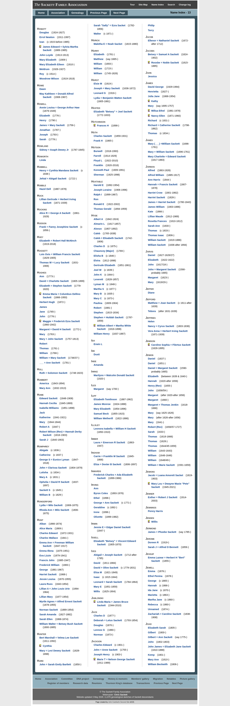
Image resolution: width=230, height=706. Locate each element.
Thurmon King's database (119, 683)
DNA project (82, 679)
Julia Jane (154, 96)
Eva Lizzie (45, 555)
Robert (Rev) (155, 427)
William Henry (102, 333)
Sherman (99, 174)
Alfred (151, 170)
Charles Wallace (48, 538)
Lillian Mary (46, 596)
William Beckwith (158, 664)
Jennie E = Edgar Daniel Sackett (112, 527)
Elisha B (98, 255)
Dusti (97, 354)
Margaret (99, 389)
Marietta (152, 595)
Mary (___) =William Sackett (164, 143)
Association (58, 12)
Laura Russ (45, 584)
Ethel (97, 498)
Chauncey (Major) (104, 251)
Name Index (157, 4)
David (97, 563)
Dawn (42, 89)
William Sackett (157, 240)
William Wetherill (103, 418)
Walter (97, 33)
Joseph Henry (102, 654)
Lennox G (99, 630)
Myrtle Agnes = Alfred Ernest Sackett (60, 601)
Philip (151, 25)
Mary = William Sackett (161, 151)
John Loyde (46, 55)
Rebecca (153, 604)
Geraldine (99, 507)
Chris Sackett (120, 695)
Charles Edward (48, 533)
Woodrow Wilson (49, 78)
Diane (151, 292)
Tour (132, 4)
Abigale (43, 450)
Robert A (44, 426)
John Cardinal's (114, 702)
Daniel (151, 255)
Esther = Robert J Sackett (162, 497)
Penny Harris (155, 511)
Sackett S (44, 490)
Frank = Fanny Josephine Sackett (58, 227)
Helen (151, 321)
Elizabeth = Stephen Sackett (55, 285)
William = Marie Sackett (161, 465)
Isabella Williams (49, 408)
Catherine (44, 455)
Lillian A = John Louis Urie (54, 588)
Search (172, 4)
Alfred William (156, 175)
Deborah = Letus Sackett (108, 620)
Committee (67, 679)
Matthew (98, 59)
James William (156, 206)
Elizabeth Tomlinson (105, 399)
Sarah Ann (154, 226)
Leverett (98, 279)
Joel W (97, 270)
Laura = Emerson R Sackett (109, 442)
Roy (41, 74)
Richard (152, 120)
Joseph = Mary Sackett (107, 88)
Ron (96, 199)
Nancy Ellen (158, 115)
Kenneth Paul (101, 170)
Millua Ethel (158, 110)
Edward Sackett (48, 398)
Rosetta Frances (157, 221)
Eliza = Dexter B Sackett (107, 464)
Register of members (58, 683)
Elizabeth (44, 115)
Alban (42, 523)
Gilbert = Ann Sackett (160, 637)
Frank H (98, 140)
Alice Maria (45, 528)
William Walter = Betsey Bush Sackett (60, 624)
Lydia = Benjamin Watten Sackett (112, 98)
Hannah (152, 381)
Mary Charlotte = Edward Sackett (167, 156)
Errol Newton (46, 37)
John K (98, 274)
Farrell (97, 155)
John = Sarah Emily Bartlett (55, 664)
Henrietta (153, 91)
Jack (42, 412)
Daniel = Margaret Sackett (163, 368)
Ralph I (98, 194)
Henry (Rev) (155, 385)
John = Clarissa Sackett (53, 467)
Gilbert (152, 632)
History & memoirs (117, 679)
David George (156, 86)
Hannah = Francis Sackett (163, 184)
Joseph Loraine (102, 189)
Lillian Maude (155, 216)
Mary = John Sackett (51, 339)
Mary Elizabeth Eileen (51, 64)
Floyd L (98, 160)
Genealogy (77, 12)
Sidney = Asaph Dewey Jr (54, 149)
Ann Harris (154, 179)
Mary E (98, 586)
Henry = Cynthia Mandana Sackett (58, 170)
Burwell (98, 151)
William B (44, 494)
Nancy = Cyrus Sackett (161, 326)
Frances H (103, 125)
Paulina (98, 303)
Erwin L (98, 344)
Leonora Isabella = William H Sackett (115, 428)
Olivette (98, 516)
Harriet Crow (155, 192)
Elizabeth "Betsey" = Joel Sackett (113, 111)
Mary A (43, 477)
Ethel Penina (155, 576)
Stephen (98, 312)
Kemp (151, 654)
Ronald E (99, 204)
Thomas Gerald (102, 209)
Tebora (152, 311)
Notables (171, 679)
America (44, 383)
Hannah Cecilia (48, 403)
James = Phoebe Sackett (162, 532)
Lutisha (43, 472)
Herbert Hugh (47, 302)
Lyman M (99, 284)
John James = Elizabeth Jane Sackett (169, 646)
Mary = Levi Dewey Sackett (54, 650)
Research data (80, 683)
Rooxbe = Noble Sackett (165, 62)
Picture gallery (187, 679)
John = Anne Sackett (105, 649)
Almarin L (99, 223)
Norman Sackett (48, 609)
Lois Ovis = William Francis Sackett (59, 254)
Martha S (99, 289)
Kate (150, 211)
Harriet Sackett (47, 574)
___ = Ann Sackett (49, 362)
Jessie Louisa (47, 579)
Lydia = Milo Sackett (50, 505)
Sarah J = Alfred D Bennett (163, 547)
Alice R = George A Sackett (54, 213)
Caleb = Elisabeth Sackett (108, 238)
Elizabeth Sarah (157, 627)
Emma (151, 571)
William (43, 353)
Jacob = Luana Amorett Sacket (165, 475)
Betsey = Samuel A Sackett (163, 54)
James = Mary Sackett (52, 125)
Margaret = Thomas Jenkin (163, 404)
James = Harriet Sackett (161, 202)
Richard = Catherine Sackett (164, 125)
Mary (42, 334)
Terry (151, 30)
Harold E (99, 185)
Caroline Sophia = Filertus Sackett (170, 344)
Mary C (98, 298)
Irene (96, 512)
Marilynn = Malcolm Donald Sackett (114, 375)
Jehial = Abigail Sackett (52, 178)
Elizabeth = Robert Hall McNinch (57, 240)
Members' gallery (140, 679)
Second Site (124, 702)
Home (41, 12)
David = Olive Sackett (106, 567)
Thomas (44, 348)
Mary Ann (44, 388)
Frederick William (49, 565)
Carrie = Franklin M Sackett (109, 456)
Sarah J (43, 439)
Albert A (98, 219)
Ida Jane (153, 590)
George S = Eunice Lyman (54, 459)
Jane (42, 311)
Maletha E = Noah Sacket (108, 44)
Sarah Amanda (47, 614)
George (43, 569)
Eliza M (98, 572)
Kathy (154, 101)
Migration (158, 679)
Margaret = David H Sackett (55, 329)
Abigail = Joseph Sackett (108, 555)
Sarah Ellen (45, 619)
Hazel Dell (45, 189)
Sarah (42, 139)
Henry (42, 120)
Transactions (143, 683)
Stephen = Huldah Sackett (108, 317)
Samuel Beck (101, 413)
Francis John (46, 560)
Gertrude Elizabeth (104, 265)
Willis (97, 591)
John (42, 316)
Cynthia (47, 646)
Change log (185, 4)
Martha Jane (155, 599)
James (43, 307)
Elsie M (98, 83)
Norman (98, 634)
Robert (43, 343)
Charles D (99, 246)
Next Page (119, 12)
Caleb (97, 233)
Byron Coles (101, 493)
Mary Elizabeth (47, 59)
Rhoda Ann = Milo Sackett (54, 510)
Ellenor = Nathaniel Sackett (163, 40)
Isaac (97, 577)
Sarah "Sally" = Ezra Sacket (109, 25)
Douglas (44, 32)
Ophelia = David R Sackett (54, 482)
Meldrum (44, 69)
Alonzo (98, 228)
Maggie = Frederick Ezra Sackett (61, 321)
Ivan (41, 42)
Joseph (43, 134)
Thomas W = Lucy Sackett (54, 262)
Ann (41, 276)
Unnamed (153, 609)
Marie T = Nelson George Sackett (116, 659)
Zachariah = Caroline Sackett (164, 614)
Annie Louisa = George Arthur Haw (59, 107)
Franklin (98, 165)
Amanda (98, 365)
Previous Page (98, 12)
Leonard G (100, 93)
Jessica (152, 76)
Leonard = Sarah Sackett (108, 582)
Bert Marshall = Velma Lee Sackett (59, 637)
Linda (42, 160)
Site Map (143, 4)
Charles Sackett (103, 136)
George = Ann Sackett (106, 502)
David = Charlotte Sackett (54, 281)
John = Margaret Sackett (162, 269)
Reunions (97, 683)
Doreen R (153, 542)
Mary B (98, 293)
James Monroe (102, 404)
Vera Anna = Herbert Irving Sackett (168, 331)
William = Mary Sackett (52, 357)
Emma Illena (46, 550)
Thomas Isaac (156, 235)
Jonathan (44, 130)
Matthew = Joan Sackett (161, 303)
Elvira (97, 260)
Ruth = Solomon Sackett (53, 373)
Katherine (44, 417)
